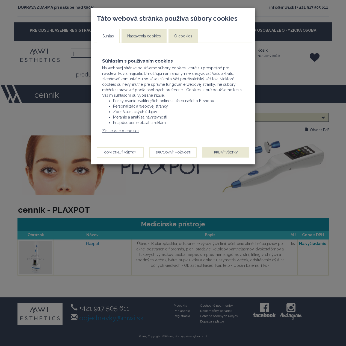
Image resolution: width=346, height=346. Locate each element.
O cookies (183, 36)
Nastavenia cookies (144, 36)
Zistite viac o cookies (120, 131)
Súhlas (108, 36)
